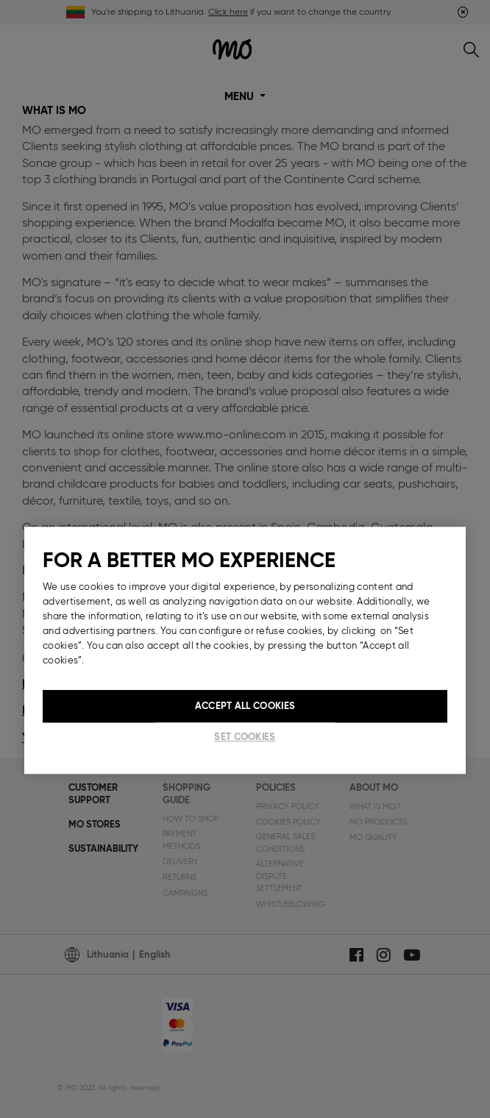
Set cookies (244, 736)
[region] (245, 650)
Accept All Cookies (245, 705)
